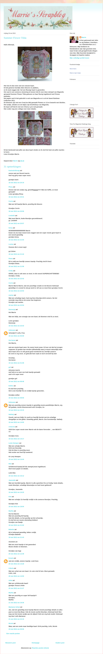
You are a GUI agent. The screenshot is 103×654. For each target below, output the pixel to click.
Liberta (11, 568)
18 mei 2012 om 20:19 (16, 182)
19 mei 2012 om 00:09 (16, 336)
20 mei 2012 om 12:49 (16, 554)
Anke (10, 580)
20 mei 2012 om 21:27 (16, 588)
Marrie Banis (73, 68)
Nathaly (11, 414)
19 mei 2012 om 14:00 (16, 422)
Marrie (84, 37)
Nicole (11, 623)
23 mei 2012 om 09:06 (16, 629)
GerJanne (12, 340)
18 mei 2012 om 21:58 (16, 266)
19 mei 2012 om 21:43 (16, 537)
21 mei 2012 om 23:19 (16, 619)
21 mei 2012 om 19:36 (16, 602)
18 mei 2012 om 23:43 (16, 326)
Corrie (11, 201)
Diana (11, 258)
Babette (11, 529)
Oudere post (60, 643)
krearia (11, 558)
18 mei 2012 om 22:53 (16, 291)
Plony (11, 187)
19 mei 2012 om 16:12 (16, 476)
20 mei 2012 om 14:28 (16, 564)
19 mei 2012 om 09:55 (16, 398)
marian (11, 295)
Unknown (12, 330)
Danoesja (12, 309)
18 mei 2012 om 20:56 (16, 211)
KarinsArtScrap (14, 170)
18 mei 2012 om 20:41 (16, 197)
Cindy (11, 271)
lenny (11, 228)
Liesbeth (12, 215)
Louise (11, 244)
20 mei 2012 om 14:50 (16, 576)
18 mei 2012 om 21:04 (16, 240)
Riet (10, 464)
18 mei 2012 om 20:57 (16, 223)
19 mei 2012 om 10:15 (16, 410)
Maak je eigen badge (75, 73)
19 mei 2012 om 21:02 (16, 525)
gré (10, 367)
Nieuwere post (10, 643)
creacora (12, 427)
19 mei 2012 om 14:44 (16, 459)
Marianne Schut (14, 607)
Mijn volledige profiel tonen (79, 58)
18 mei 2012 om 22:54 (16, 305)
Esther (11, 386)
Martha (11, 511)
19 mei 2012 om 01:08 (16, 363)
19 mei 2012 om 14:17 (16, 439)
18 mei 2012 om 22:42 (16, 278)
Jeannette (12, 480)
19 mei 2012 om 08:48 (16, 381)
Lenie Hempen (14, 443)
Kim (10, 496)
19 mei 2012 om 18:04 (16, 506)
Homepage (35, 643)
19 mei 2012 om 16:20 (16, 492)
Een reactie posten (13, 633)
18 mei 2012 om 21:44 (16, 254)
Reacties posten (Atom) (40, 648)
